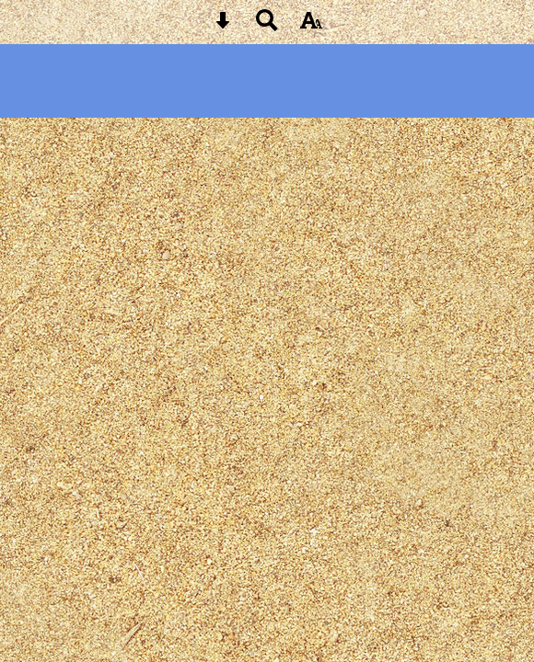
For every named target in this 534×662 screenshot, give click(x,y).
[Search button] (267, 26)
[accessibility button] (311, 26)
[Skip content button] (223, 26)
